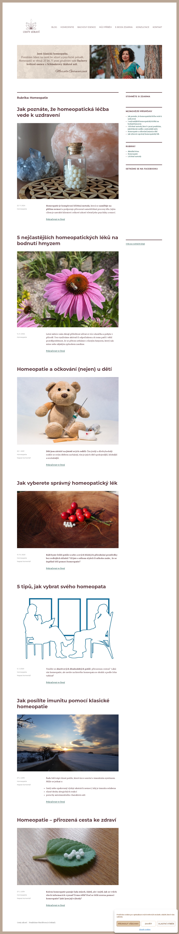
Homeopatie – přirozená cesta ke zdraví (66, 820)
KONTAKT (157, 27)
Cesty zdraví (22, 923)
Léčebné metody (134, 157)
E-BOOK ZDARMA (123, 27)
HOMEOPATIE (67, 27)
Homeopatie (22, 209)
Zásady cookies (144, 929)
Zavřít (148, 924)
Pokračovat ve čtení (55, 219)
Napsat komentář (24, 458)
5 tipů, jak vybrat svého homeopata (61, 586)
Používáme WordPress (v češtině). (42, 923)
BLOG (54, 27)
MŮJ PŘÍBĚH (105, 27)
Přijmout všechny (128, 924)
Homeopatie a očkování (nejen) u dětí (64, 369)
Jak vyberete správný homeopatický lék (67, 483)
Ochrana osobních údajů (135, 244)
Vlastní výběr (166, 924)
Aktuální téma (133, 151)
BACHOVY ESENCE (86, 27)
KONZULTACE (142, 27)
